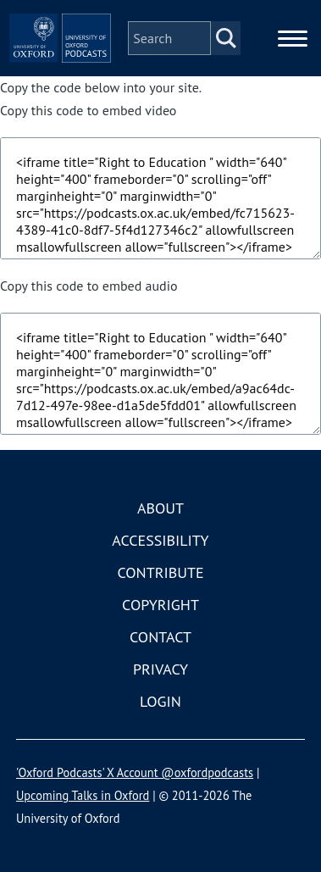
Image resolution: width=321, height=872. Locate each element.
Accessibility (160, 540)
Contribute (160, 572)
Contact (160, 637)
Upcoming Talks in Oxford (82, 795)
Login (160, 701)
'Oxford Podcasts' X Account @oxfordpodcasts (134, 772)
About (160, 508)
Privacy (160, 669)
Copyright (160, 604)
